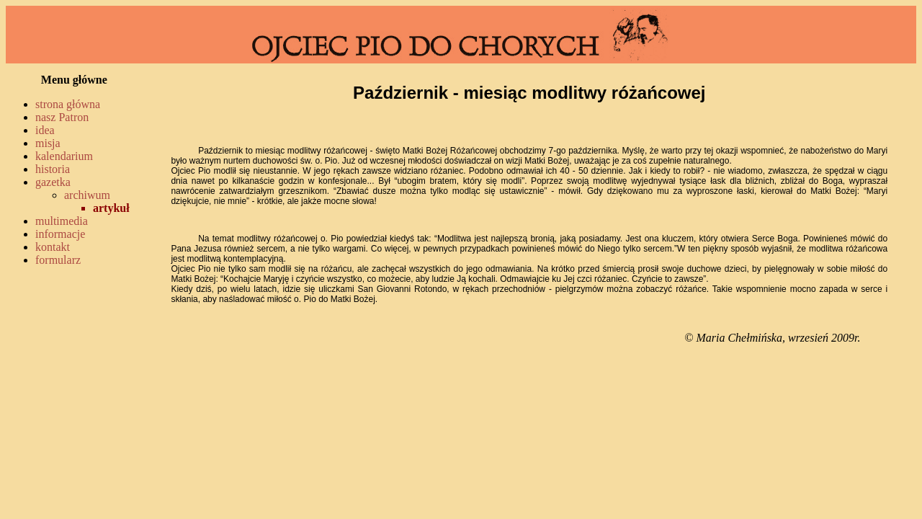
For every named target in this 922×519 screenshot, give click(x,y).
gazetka (53, 182)
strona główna (67, 104)
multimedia (61, 221)
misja (48, 143)
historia (52, 169)
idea (45, 130)
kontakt (52, 247)
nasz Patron (62, 117)
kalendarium (64, 156)
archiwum (87, 195)
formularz (58, 260)
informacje (60, 234)
